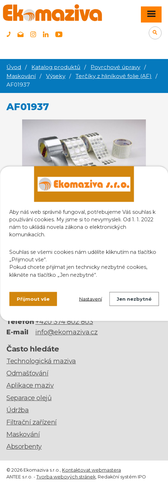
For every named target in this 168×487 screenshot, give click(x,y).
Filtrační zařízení (31, 422)
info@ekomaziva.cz (66, 332)
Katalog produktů (55, 67)
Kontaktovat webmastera (91, 470)
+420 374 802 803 (64, 322)
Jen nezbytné (134, 298)
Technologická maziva (41, 361)
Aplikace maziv (30, 385)
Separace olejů (28, 398)
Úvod (13, 67)
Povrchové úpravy (115, 67)
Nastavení (90, 298)
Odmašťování (27, 373)
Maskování (21, 76)
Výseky (55, 76)
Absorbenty (24, 447)
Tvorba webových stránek (66, 476)
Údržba (17, 410)
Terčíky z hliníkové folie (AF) (114, 76)
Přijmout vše (33, 298)
